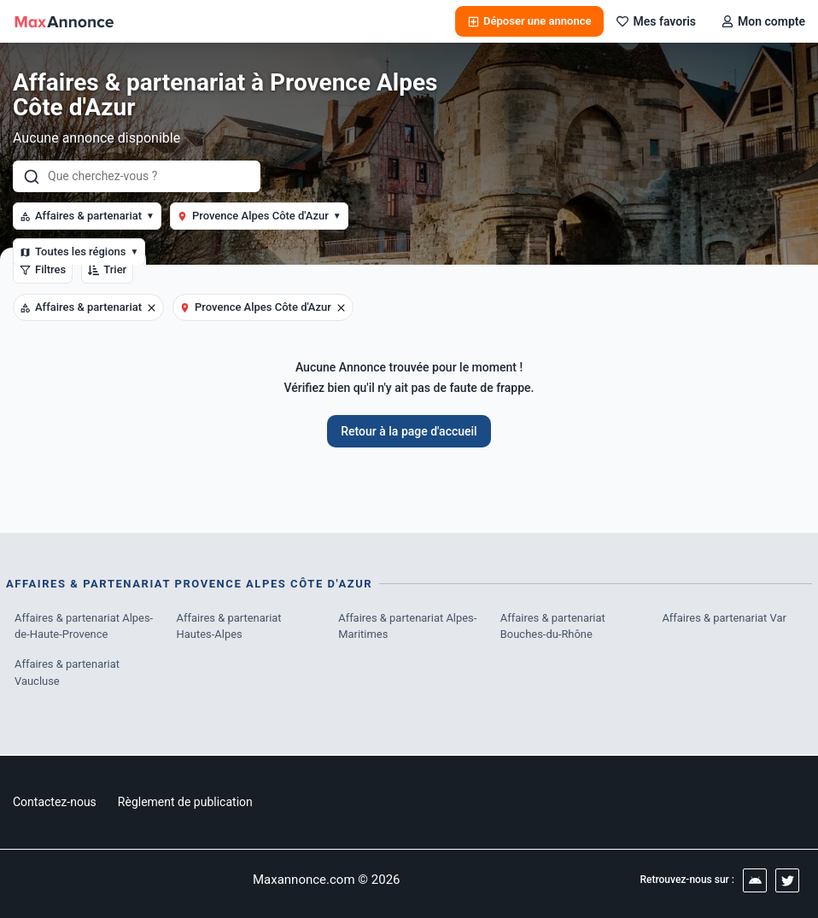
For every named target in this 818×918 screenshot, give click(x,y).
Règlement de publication (185, 802)
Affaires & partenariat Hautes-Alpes (230, 626)
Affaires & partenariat (87, 215)
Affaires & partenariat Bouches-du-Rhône (553, 626)
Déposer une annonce (529, 21)
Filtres (43, 269)
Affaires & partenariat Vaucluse (67, 673)
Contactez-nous (54, 802)
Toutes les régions (79, 251)
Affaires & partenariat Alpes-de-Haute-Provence (84, 626)
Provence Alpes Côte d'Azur (259, 215)
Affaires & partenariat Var (724, 617)
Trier (107, 269)
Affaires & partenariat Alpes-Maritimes (407, 626)
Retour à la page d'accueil (408, 431)
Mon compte (763, 21)
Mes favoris (656, 21)
